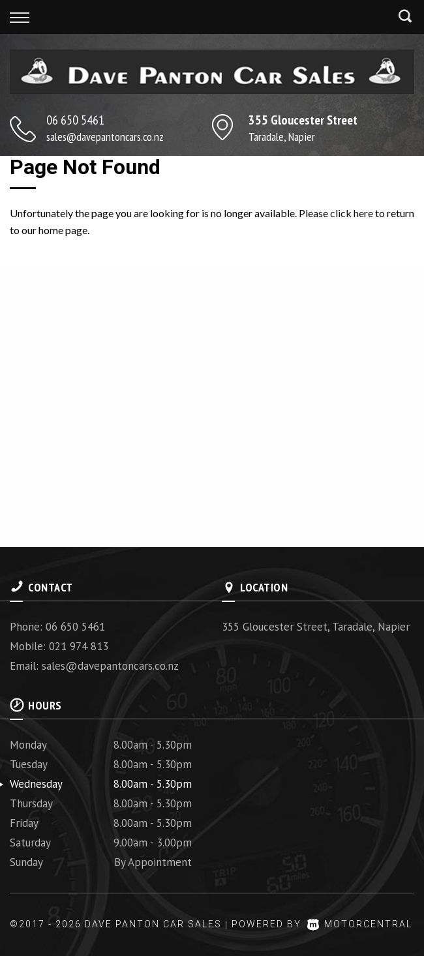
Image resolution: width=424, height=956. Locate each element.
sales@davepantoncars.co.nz (105, 136)
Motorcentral (359, 924)
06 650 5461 (75, 120)
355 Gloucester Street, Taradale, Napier (316, 627)
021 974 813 (78, 646)
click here (351, 213)
